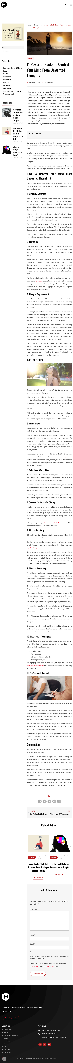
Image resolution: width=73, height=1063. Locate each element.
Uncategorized (8, 94)
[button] (71, 4)
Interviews (7, 77)
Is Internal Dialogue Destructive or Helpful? (17, 151)
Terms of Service (48, 966)
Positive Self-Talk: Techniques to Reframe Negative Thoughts (18, 115)
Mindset (6, 82)
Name (32, 935)
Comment (34, 909)
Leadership (7, 80)
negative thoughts (33, 548)
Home (29, 25)
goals (67, 457)
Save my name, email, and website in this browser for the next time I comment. (49, 957)
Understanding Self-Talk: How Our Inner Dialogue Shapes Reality (18, 133)
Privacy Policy (35, 966)
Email (32, 944)
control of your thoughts (35, 666)
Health (5, 74)
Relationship (7, 88)
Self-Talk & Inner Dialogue (12, 91)
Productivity (7, 85)
